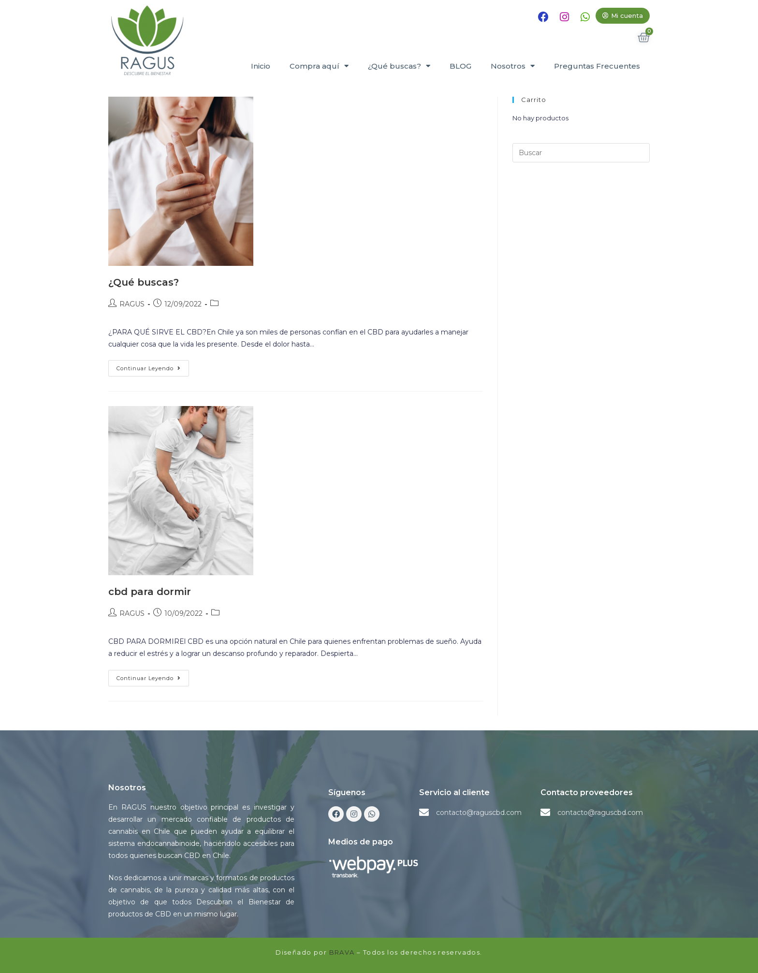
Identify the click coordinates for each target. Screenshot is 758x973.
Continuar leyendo (153, 366)
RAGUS (132, 304)
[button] (623, 16)
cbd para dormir (149, 591)
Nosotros (513, 66)
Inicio (260, 66)
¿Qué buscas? (399, 66)
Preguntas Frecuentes (597, 66)
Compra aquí (319, 66)
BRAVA (342, 952)
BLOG (460, 66)
